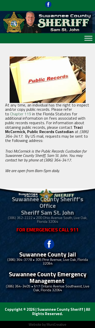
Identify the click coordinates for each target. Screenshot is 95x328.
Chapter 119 (20, 114)
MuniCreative (56, 324)
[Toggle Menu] (88, 38)
